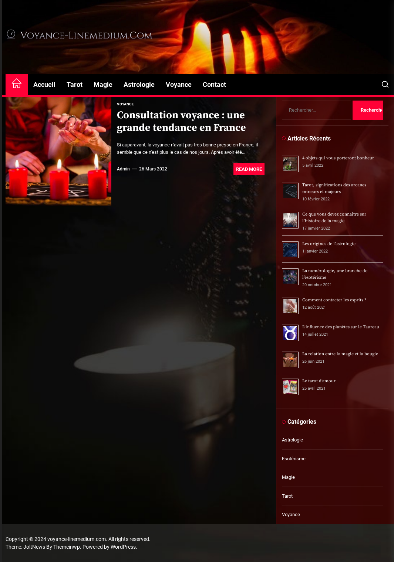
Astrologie (139, 84)
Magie (103, 84)
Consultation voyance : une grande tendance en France (181, 121)
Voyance (179, 84)
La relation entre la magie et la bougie (340, 354)
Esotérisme (294, 458)
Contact (214, 84)
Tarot (74, 84)
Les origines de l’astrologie (329, 244)
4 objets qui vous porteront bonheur (338, 158)
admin (123, 169)
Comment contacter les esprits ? (334, 300)
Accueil (44, 84)
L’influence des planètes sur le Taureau (340, 327)
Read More (249, 169)
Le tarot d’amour (319, 381)
